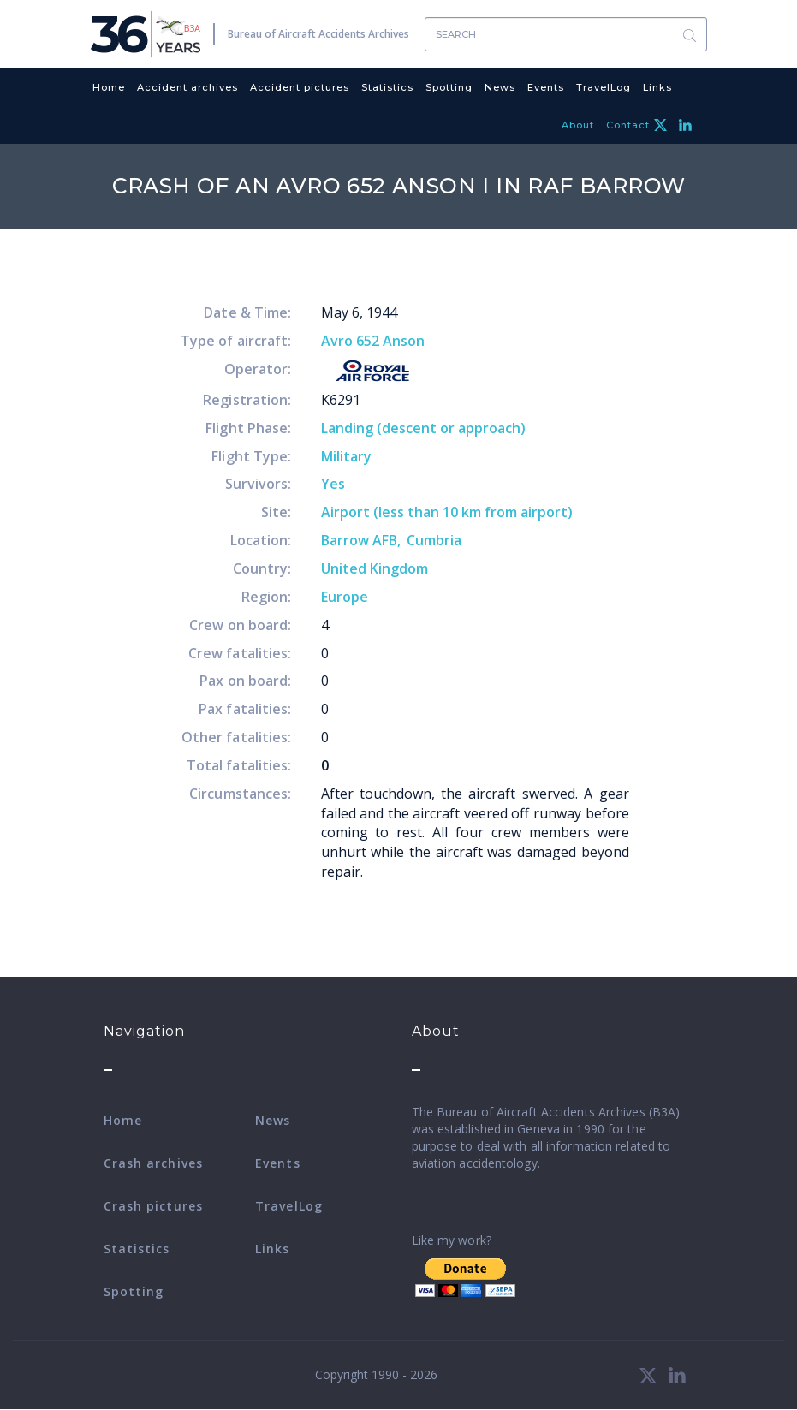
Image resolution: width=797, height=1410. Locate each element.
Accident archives (187, 87)
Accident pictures (299, 87)
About (578, 125)
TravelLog (603, 87)
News (500, 87)
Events (545, 87)
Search (690, 35)
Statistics (387, 87)
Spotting (449, 87)
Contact (628, 125)
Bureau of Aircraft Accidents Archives (318, 34)
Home (108, 87)
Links (657, 87)
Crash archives (153, 1163)
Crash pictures (153, 1206)
